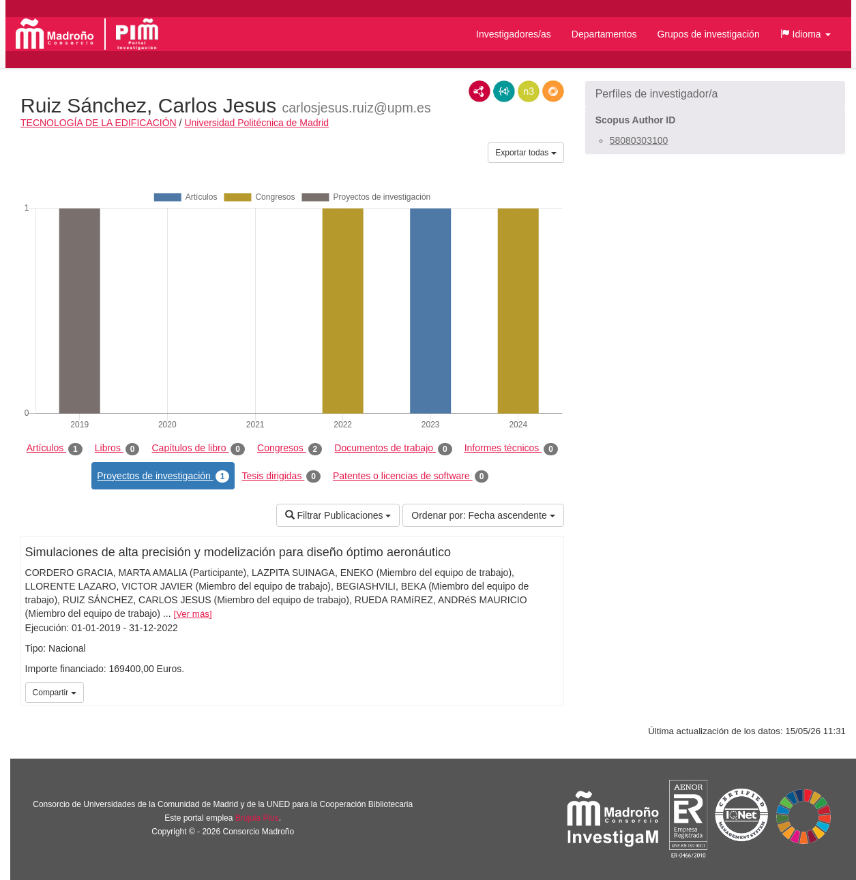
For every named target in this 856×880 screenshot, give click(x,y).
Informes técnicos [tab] (511, 448)
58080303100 (639, 140)
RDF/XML (479, 91)
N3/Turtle (529, 91)
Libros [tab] (117, 448)
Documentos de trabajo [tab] (393, 448)
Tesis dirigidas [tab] (281, 476)
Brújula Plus (257, 818)
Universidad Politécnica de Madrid (256, 122)
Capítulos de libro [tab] (198, 448)
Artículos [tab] (55, 448)
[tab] (715, 94)
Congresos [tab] (289, 448)
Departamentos (604, 34)
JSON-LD (504, 91)
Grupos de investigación (708, 34)
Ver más (192, 614)
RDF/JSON (553, 91)
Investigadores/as (513, 34)
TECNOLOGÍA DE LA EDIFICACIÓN (98, 122)
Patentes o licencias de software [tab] (410, 476)
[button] (805, 34)
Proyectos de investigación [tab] (163, 476)
